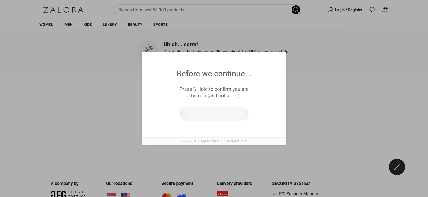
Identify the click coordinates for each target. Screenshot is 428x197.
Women (46, 24)
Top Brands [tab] (236, 90)
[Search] (296, 9)
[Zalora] (63, 10)
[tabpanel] (214, 125)
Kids (88, 24)
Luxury (110, 24)
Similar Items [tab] (193, 90)
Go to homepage (238, 131)
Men (68, 24)
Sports (160, 24)
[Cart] (385, 10)
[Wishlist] (372, 10)
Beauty (135, 24)
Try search (190, 131)
